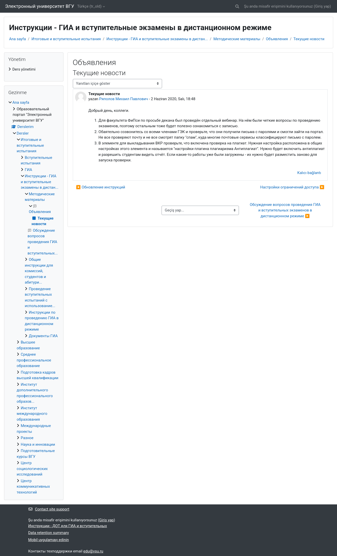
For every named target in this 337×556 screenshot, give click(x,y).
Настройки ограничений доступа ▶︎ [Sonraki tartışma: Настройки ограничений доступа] (292, 187)
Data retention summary (48, 532)
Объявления (277, 39)
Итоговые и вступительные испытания (66, 39)
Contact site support (49, 509)
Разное (27, 438)
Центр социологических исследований (32, 469)
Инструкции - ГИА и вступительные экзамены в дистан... (157, 39)
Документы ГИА (43, 336)
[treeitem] (33, 69)
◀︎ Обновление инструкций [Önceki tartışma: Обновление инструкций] (100, 187)
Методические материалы (236, 39)
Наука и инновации (38, 444)
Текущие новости (309, 39)
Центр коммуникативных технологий (33, 487)
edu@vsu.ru (93, 551)
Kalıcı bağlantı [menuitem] (309, 172)
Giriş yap (322, 6)
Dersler (23, 133)
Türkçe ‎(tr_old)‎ (89, 6)
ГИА (28, 169)
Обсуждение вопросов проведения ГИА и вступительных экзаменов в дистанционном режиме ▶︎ (286, 210)
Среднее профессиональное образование (34, 360)
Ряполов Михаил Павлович (123, 99)
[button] (237, 6)
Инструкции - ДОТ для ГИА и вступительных (67, 526)
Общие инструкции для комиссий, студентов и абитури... (39, 271)
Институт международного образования (32, 414)
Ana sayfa (17, 39)
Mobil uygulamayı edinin (48, 540)
